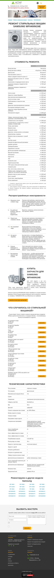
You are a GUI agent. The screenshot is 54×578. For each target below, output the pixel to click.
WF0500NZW (22, 493)
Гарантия (29, 546)
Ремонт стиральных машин (20, 19)
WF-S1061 (32, 486)
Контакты (10, 565)
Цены (9, 558)
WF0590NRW (42, 495)
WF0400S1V (22, 491)
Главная (10, 19)
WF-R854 (12, 484)
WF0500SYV (32, 493)
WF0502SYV (42, 493)
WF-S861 (32, 488)
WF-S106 (22, 486)
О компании (11, 554)
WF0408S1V (42, 491)
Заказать (42, 321)
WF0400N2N (12, 491)
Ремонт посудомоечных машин (36, 541)
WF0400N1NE (37, 19)
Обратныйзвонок (42, 7)
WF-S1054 (12, 486)
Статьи (10, 560)
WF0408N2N (32, 491)
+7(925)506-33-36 (14, 5)
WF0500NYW (12, 493)
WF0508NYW (12, 495)
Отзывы (10, 556)
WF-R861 (32, 484)
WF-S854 (12, 488)
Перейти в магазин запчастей (17, 300)
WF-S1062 (42, 486)
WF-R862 (42, 484)
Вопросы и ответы (13, 563)
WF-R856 (22, 484)
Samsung (30, 19)
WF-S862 (42, 488)
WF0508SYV (32, 495)
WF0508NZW (22, 495)
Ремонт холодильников (34, 543)
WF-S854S (22, 488)
